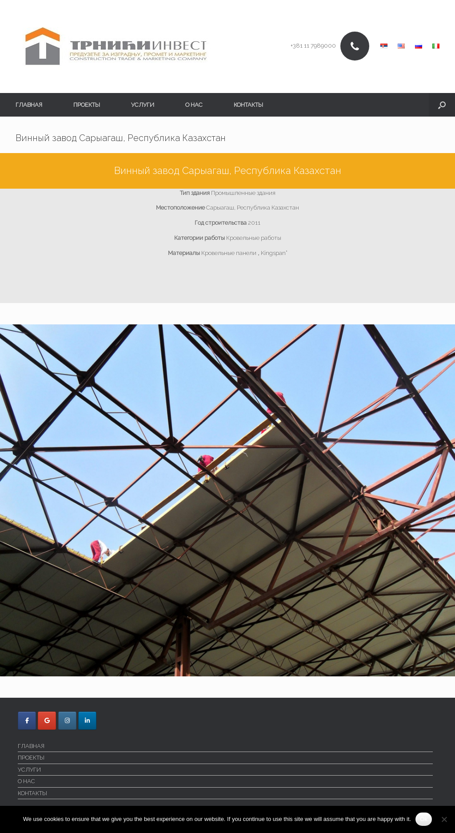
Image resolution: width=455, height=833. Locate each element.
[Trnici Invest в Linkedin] (87, 721)
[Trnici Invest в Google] (47, 721)
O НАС (194, 104)
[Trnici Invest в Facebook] (27, 721)
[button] (442, 105)
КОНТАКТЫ (248, 104)
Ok (423, 819)
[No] (443, 819)
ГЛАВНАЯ (29, 104)
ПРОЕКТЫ (86, 104)
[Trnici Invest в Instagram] (67, 721)
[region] (227, 500)
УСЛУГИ (142, 104)
